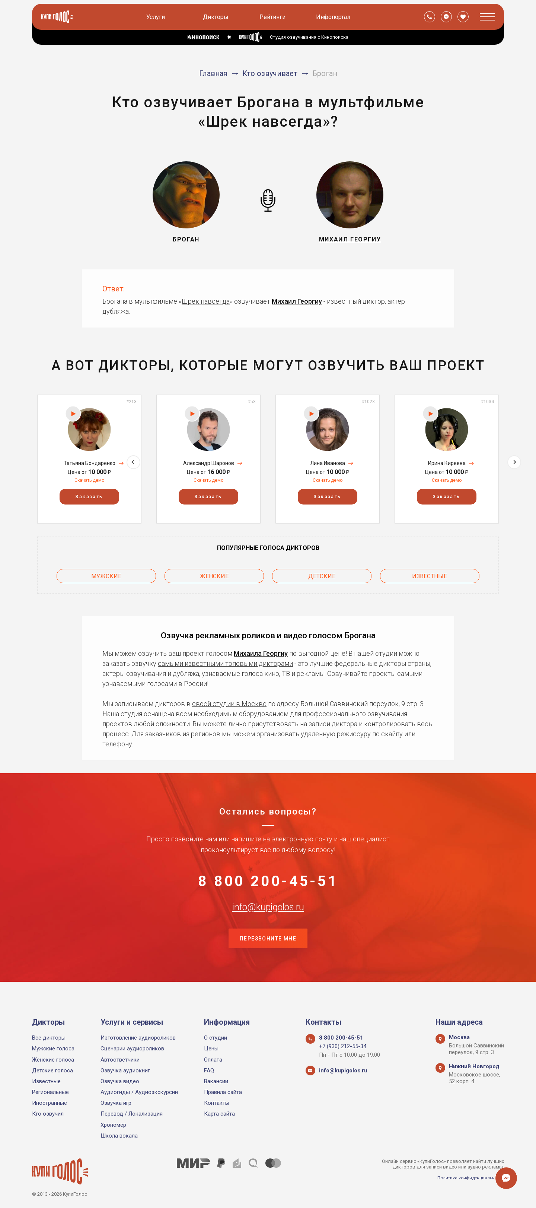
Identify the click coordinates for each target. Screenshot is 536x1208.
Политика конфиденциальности (467, 1177)
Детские (321, 574)
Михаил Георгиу (297, 301)
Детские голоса (52, 1070)
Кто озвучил (48, 1114)
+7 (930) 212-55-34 (342, 1046)
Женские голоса (53, 1059)
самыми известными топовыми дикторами (225, 659)
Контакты (216, 1103)
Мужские (106, 574)
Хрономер (113, 1125)
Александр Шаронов (208, 463)
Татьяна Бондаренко (89, 463)
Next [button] (514, 459)
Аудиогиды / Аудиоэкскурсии (139, 1092)
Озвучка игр (115, 1103)
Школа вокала (119, 1135)
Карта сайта (219, 1114)
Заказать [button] (89, 496)
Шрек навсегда (206, 301)
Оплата (213, 1059)
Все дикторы (49, 1037)
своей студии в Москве (229, 699)
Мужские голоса (53, 1049)
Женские (214, 574)
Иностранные (49, 1103)
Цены (211, 1049)
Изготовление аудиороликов (138, 1037)
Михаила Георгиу (261, 649)
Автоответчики (120, 1059)
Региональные (50, 1092)
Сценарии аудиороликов (132, 1049)
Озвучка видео (119, 1081)
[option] (89, 459)
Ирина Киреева (447, 463)
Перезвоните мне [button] (268, 955)
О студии (215, 1037)
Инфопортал (334, 16)
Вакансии (216, 1081)
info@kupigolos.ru (268, 918)
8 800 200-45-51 (268, 881)
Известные (429, 574)
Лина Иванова (327, 463)
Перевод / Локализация (131, 1114)
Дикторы (217, 16)
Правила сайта (223, 1092)
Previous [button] (22, 459)
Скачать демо (89, 480)
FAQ (209, 1070)
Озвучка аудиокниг (125, 1070)
